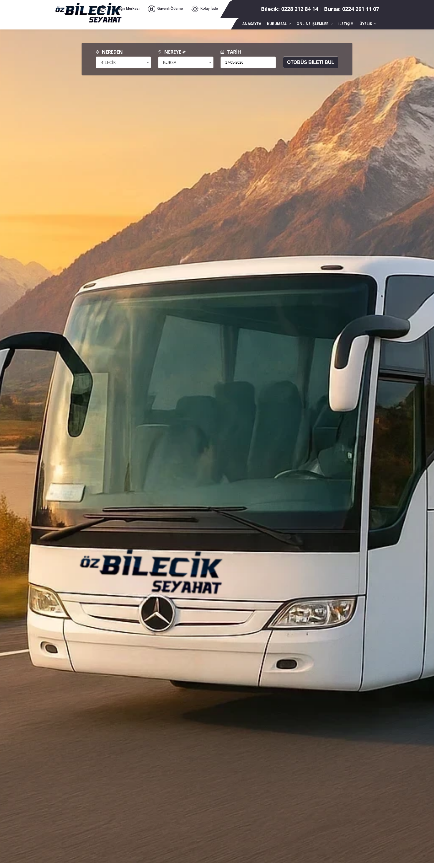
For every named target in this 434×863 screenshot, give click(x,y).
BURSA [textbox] (169, 62)
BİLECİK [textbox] (108, 62)
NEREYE (172, 52)
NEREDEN (109, 52)
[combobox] (123, 62)
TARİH (231, 52)
